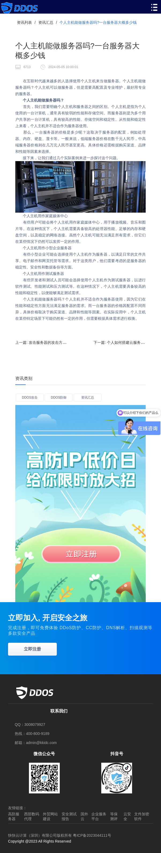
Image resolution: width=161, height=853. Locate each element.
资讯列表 (24, 22)
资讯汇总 (45, 22)
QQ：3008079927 (30, 724)
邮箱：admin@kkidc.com (36, 743)
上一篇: (62, 342)
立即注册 (32, 649)
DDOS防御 (59, 397)
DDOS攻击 (30, 397)
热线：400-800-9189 (32, 733)
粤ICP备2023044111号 (92, 835)
